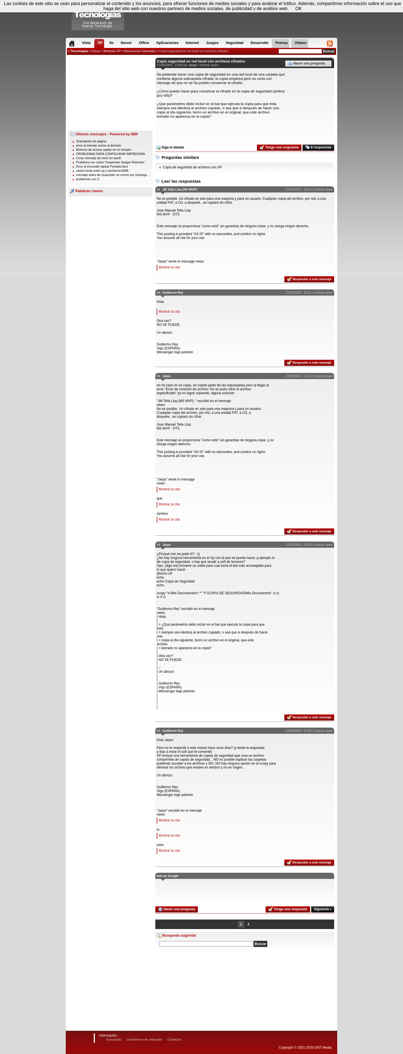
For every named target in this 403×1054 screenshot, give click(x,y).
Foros (96, 51)
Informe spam (209, 65)
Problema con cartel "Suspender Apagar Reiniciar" (110, 162)
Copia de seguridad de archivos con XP (192, 167)
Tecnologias (79, 51)
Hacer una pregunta (306, 63)
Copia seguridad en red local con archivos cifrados (193, 51)
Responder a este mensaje (309, 279)
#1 (158, 189)
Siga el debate (170, 147)
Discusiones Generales (140, 51)
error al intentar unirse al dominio (98, 145)
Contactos (174, 1039)
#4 (158, 544)
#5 (158, 730)
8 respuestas (318, 147)
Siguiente (322, 909)
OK (298, 8)
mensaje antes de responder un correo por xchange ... (113, 175)
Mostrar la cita (169, 267)
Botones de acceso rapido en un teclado (103, 149)
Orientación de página (91, 141)
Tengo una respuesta (279, 147)
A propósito (113, 1039)
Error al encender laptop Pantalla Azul (102, 166)
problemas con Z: (88, 179)
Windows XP (112, 51)
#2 (158, 292)
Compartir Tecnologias (98, 16)
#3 (158, 376)
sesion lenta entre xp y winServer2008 (102, 170)
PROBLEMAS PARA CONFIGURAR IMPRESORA (110, 153)
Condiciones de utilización (144, 1039)
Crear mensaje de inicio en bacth (98, 158)
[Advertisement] (111, 93)
